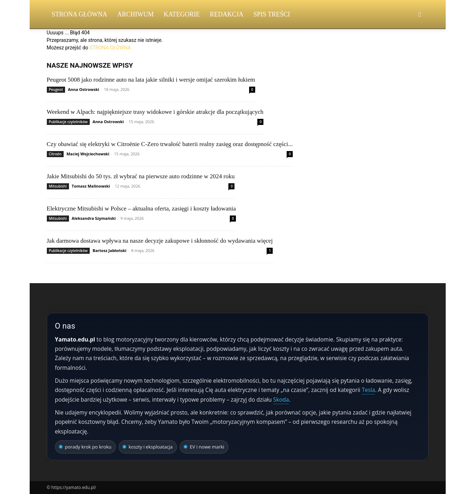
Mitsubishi (58, 186)
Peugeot (56, 89)
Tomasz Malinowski (91, 186)
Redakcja (226, 14)
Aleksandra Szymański (94, 218)
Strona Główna (80, 14)
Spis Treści (271, 14)
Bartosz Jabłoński (110, 250)
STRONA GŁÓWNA (110, 47)
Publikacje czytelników (68, 121)
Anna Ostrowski (83, 89)
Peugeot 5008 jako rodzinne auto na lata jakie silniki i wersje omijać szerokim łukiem (151, 79)
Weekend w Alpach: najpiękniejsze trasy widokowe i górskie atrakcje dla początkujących (155, 111)
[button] (420, 14)
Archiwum (135, 14)
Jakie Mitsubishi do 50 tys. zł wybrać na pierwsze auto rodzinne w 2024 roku (141, 176)
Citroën (55, 153)
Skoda (281, 399)
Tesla (368, 390)
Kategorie (182, 14)
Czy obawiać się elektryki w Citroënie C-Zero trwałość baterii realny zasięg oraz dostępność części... (170, 144)
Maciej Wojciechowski (87, 153)
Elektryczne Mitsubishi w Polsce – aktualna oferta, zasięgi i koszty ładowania (141, 208)
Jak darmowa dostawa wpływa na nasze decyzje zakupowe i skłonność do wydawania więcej (160, 240)
